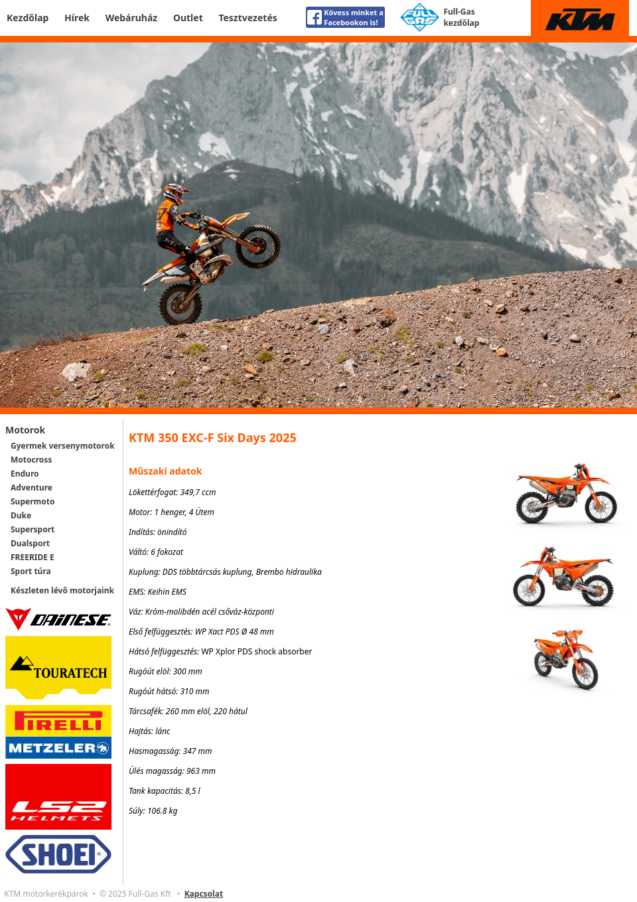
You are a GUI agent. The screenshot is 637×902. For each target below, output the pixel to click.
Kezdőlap (27, 17)
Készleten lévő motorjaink (62, 590)
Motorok (25, 429)
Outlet (188, 17)
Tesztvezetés (247, 17)
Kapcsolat (203, 893)
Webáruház (132, 17)
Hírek (77, 17)
